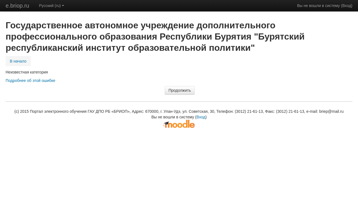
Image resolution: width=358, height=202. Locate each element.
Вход (346, 5)
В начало (18, 61)
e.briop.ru (17, 6)
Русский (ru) (51, 5)
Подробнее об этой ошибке (30, 80)
